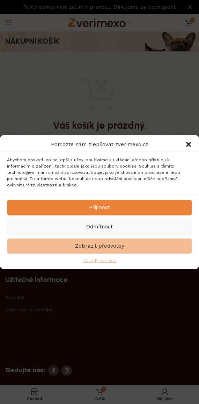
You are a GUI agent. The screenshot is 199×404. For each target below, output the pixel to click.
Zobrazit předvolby (99, 246)
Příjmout (99, 207)
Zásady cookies (99, 260)
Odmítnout (99, 227)
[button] (188, 144)
